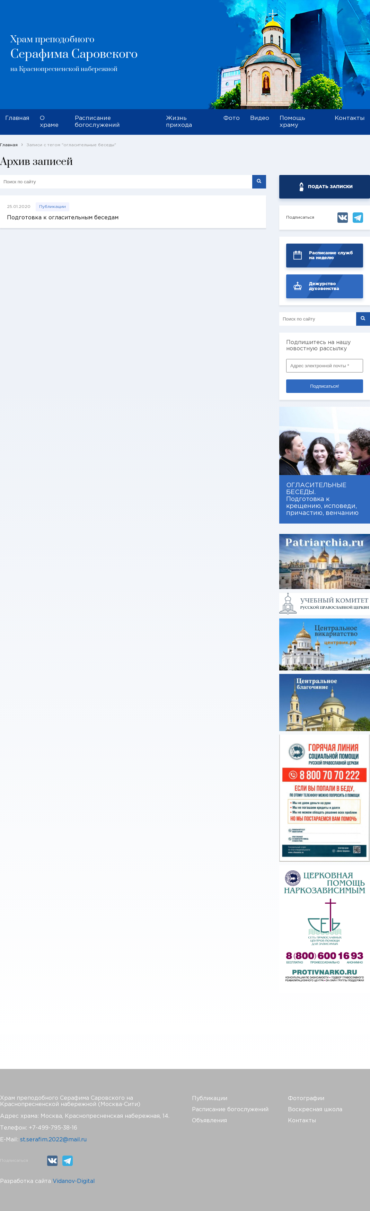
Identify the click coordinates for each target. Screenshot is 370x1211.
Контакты (350, 118)
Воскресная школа (315, 1109)
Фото (231, 118)
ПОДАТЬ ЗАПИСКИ (330, 186)
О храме (49, 122)
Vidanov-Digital (74, 1181)
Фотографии (306, 1098)
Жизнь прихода (179, 122)
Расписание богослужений (97, 122)
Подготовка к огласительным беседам (62, 217)
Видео (259, 118)
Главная (17, 118)
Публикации (52, 207)
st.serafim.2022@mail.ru (53, 1139)
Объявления (209, 1120)
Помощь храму (292, 122)
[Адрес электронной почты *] (324, 365)
